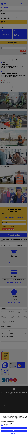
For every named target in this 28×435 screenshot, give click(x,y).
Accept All (13, 428)
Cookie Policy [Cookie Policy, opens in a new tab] (11, 421)
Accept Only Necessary (14, 431)
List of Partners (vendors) (4, 426)
